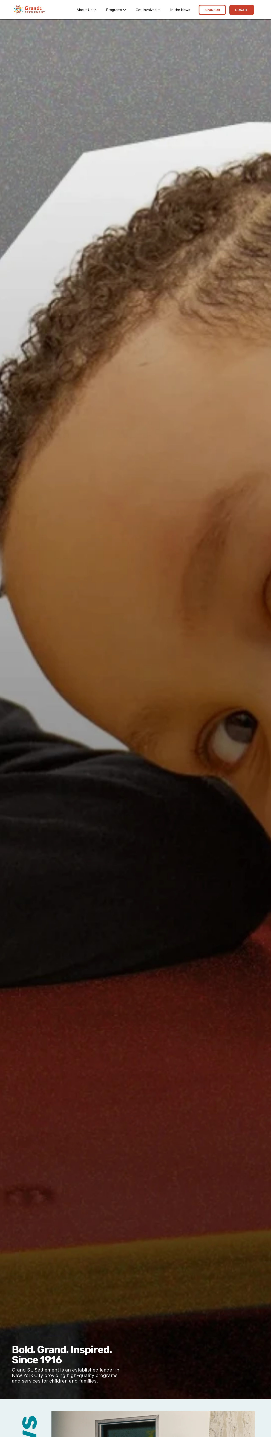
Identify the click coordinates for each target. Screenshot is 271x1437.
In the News (180, 10)
